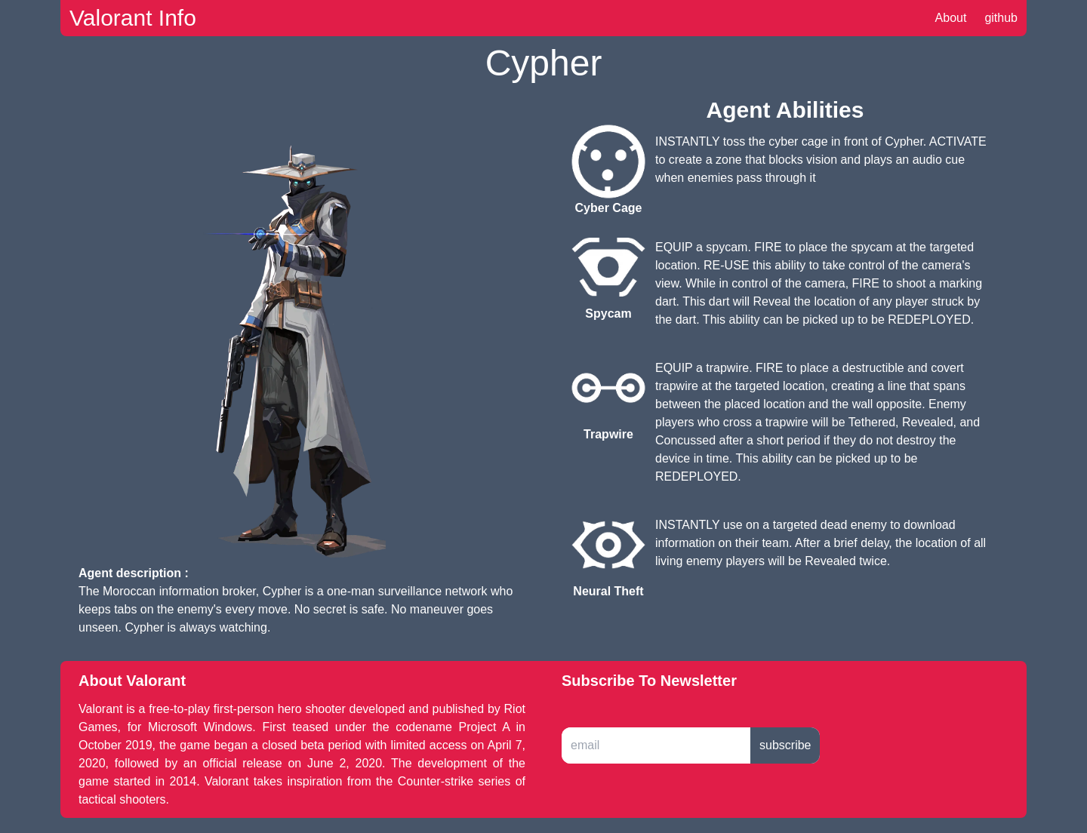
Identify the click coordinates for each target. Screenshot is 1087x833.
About (951, 17)
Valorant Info (132, 17)
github (1001, 17)
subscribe (785, 745)
